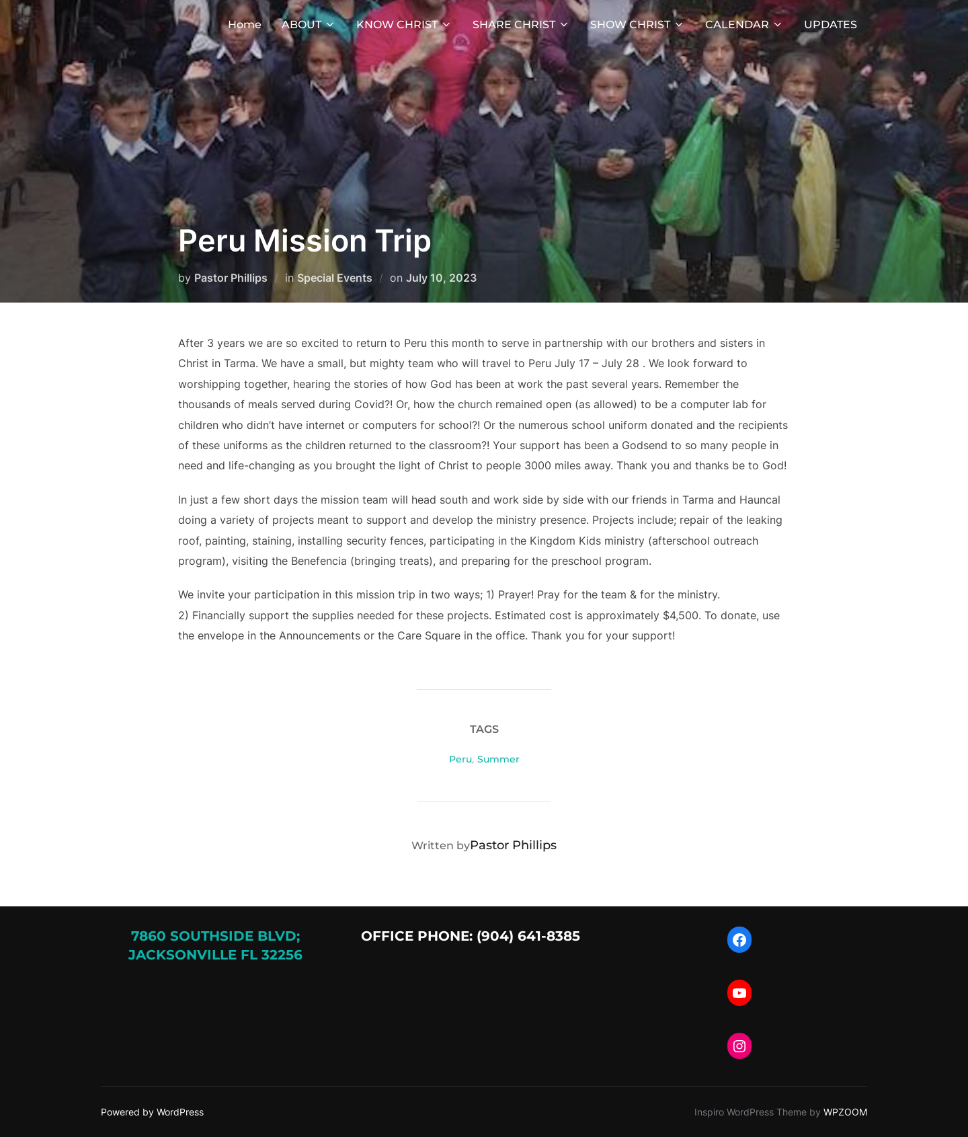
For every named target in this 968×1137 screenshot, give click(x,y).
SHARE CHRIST (521, 24)
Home (244, 24)
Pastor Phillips (231, 277)
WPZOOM (845, 1112)
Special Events (334, 277)
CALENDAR (744, 24)
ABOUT (309, 24)
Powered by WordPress (152, 1112)
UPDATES (830, 24)
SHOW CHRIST (637, 24)
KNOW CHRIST (404, 24)
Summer (498, 759)
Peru (460, 759)
